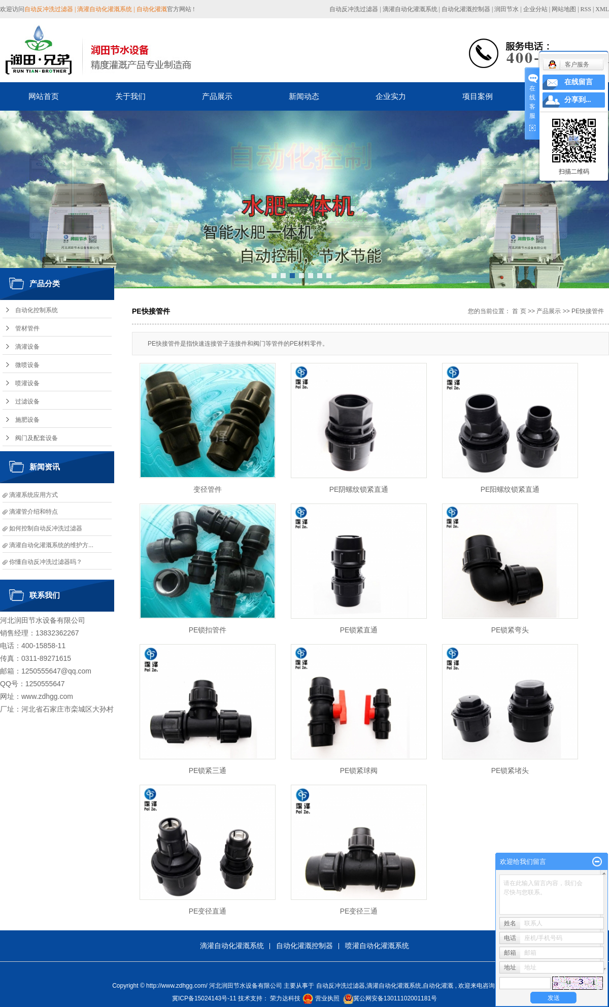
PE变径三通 (359, 911)
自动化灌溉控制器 (466, 9)
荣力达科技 (285, 998)
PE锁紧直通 (359, 630)
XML (602, 9)
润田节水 (506, 9)
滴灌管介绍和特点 (33, 511)
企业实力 (391, 96)
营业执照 (327, 998)
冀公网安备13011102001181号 (395, 998)
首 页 (519, 311)
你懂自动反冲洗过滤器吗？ (45, 561)
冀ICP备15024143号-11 (204, 998)
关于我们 (130, 96)
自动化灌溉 (438, 985)
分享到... (577, 100)
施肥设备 (27, 419)
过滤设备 (27, 401)
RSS (586, 9)
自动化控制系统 (36, 310)
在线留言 (578, 82)
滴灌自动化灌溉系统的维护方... (51, 545)
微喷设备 (27, 364)
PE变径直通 (208, 911)
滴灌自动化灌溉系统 (410, 9)
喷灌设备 (27, 383)
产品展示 (217, 96)
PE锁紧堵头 (510, 770)
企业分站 (535, 9)
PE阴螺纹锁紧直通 (359, 489)
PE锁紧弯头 (510, 630)
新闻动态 (304, 96)
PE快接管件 (587, 311)
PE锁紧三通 (208, 770)
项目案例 (477, 96)
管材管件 (27, 328)
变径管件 (207, 489)
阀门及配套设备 (36, 438)
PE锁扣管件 (208, 630)
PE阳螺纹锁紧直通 (510, 489)
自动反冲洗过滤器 (353, 9)
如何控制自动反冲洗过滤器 (45, 528)
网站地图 (565, 9)
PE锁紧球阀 (359, 770)
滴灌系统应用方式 (33, 494)
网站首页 (43, 96)
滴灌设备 (27, 346)
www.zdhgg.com (47, 696)
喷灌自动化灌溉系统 (377, 946)
